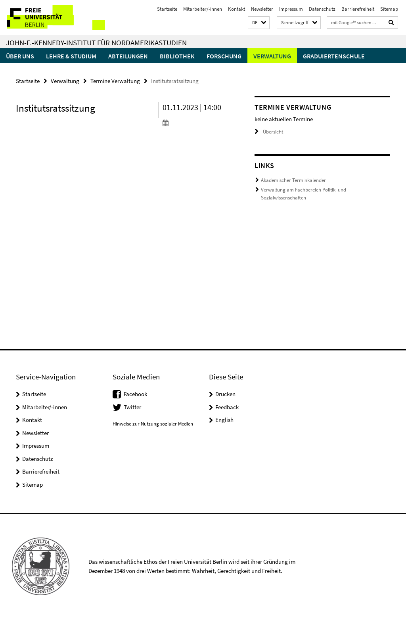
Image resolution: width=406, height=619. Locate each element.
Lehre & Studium (71, 56)
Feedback (227, 407)
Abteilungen (128, 56)
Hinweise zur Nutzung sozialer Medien (153, 423)
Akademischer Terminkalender (293, 180)
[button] (259, 22)
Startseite (167, 9)
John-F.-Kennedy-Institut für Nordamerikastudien (96, 42)
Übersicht (269, 131)
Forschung (224, 56)
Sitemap (389, 9)
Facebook (135, 394)
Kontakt (236, 9)
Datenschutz (322, 9)
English (224, 420)
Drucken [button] (225, 394)
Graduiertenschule (334, 56)
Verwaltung (272, 56)
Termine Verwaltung (115, 81)
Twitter (132, 407)
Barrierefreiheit (357, 9)
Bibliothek (177, 56)
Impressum (291, 9)
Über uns (20, 56)
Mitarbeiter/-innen (202, 9)
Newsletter (262, 9)
